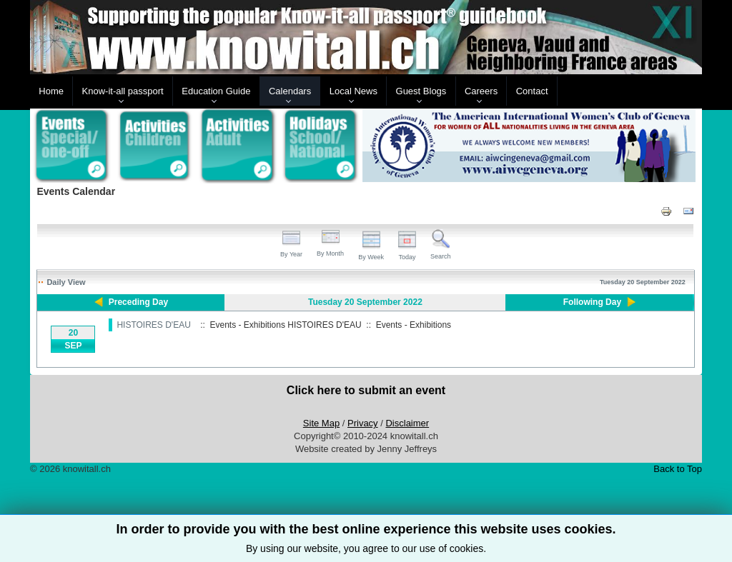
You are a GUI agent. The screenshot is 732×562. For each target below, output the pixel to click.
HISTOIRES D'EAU (153, 325)
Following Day (592, 302)
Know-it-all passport (123, 91)
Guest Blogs (421, 91)
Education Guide (216, 91)
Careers (481, 91)
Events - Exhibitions (413, 325)
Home (51, 91)
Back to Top (677, 468)
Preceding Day (138, 302)
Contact (532, 91)
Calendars (290, 91)
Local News (353, 91)
